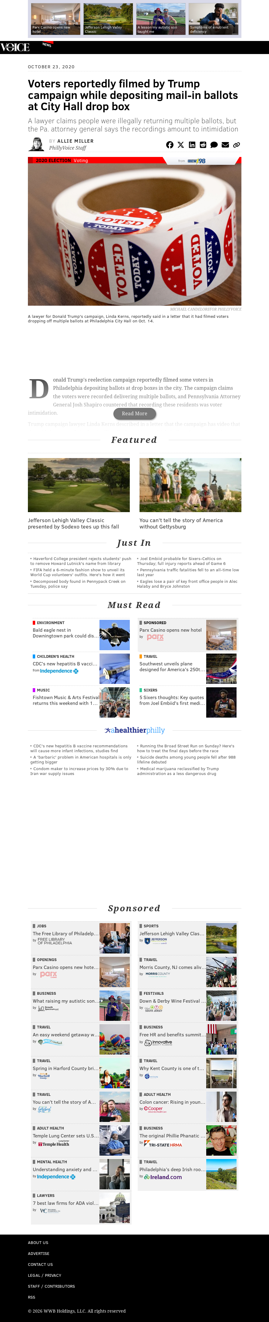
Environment (51, 622)
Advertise (38, 1253)
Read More (134, 413)
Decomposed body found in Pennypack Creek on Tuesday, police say (78, 583)
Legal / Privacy (44, 1275)
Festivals (154, 993)
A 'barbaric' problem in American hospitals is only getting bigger (80, 759)
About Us (38, 1242)
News (46, 44)
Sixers (150, 690)
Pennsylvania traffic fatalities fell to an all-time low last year (188, 572)
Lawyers (46, 1195)
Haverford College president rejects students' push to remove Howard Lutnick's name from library (80, 561)
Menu (259, 47)
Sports (151, 926)
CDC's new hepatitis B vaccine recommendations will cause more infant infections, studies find (79, 748)
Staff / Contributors (51, 1286)
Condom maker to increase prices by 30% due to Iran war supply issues (79, 771)
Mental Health (52, 1161)
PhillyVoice (14, 47)
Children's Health (55, 656)
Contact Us (40, 1264)
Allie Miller (75, 141)
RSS (31, 1297)
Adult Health (157, 1094)
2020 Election (53, 160)
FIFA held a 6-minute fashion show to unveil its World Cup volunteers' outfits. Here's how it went (77, 572)
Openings (47, 959)
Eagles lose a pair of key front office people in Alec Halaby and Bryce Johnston (187, 583)
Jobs (41, 926)
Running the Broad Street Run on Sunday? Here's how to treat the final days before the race (185, 748)
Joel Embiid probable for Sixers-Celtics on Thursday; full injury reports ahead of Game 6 (181, 561)
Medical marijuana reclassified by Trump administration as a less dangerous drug (178, 771)
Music (43, 690)
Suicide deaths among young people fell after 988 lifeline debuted (186, 759)
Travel (150, 656)
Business (46, 993)
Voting (81, 160)
